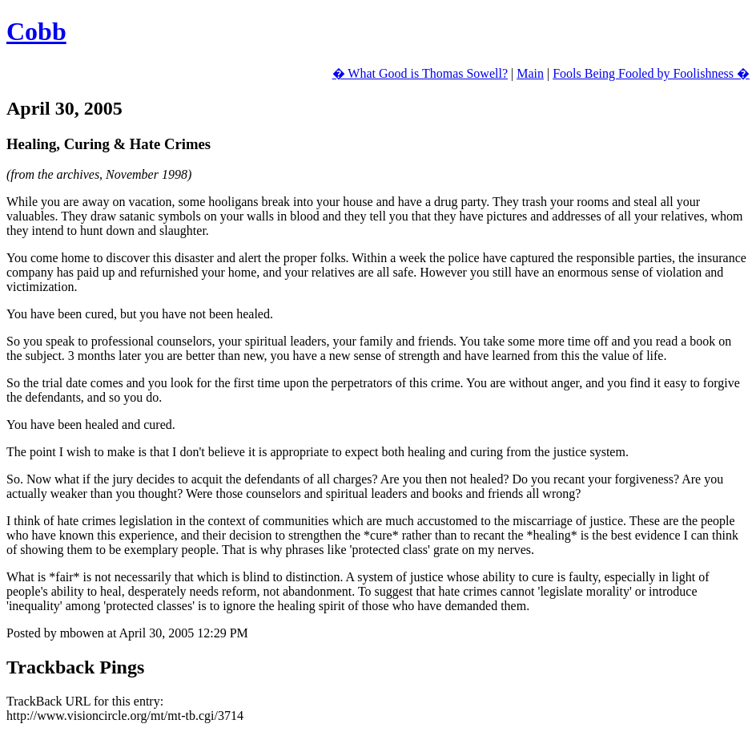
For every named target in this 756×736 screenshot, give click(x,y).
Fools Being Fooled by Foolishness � (651, 73)
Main (530, 73)
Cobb (36, 31)
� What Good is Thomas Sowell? (420, 73)
